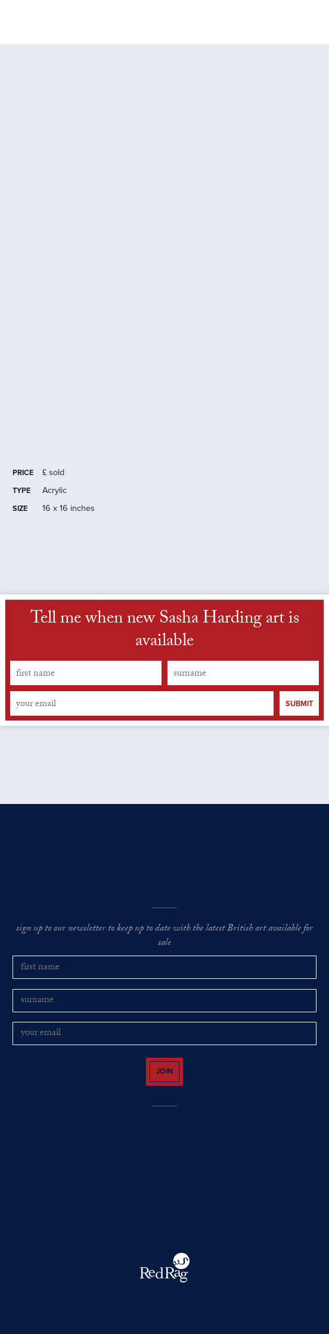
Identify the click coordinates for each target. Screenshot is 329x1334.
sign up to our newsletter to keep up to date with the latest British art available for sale (164, 936)
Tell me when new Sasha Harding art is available (164, 632)
